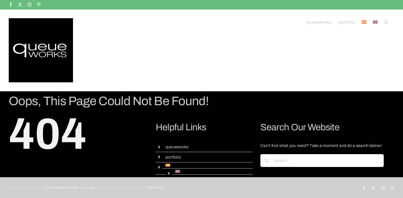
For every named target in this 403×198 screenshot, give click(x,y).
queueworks (177, 147)
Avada (89, 187)
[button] (386, 21)
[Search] (266, 160)
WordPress (156, 187)
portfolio (173, 157)
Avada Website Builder (61, 187)
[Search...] (322, 160)
